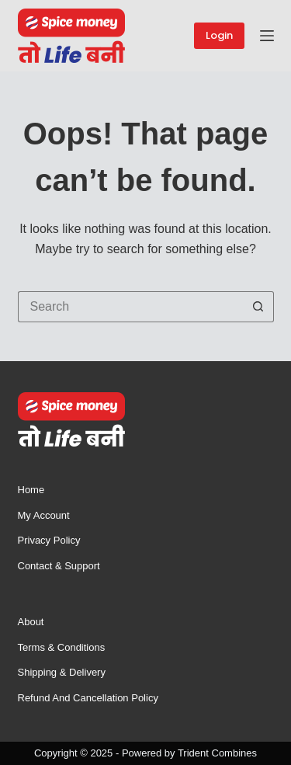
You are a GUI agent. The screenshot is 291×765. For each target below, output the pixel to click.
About (31, 622)
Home (31, 490)
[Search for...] (130, 306)
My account (44, 515)
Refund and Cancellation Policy (88, 698)
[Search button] (258, 306)
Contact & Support (59, 566)
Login (219, 35)
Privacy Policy (49, 540)
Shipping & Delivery (62, 672)
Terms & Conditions (62, 647)
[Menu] (267, 36)
